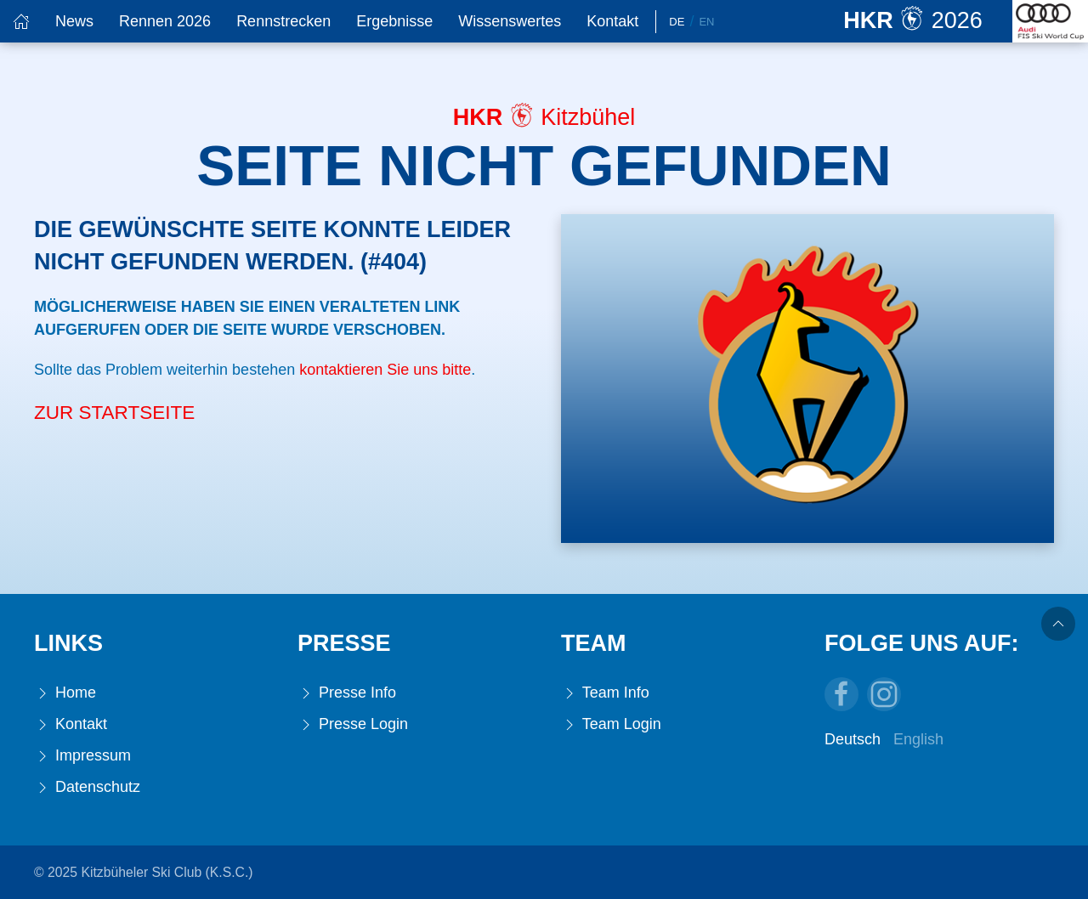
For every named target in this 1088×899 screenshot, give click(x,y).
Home (65, 693)
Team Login (611, 724)
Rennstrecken (283, 21)
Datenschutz (87, 787)
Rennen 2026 (165, 21)
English (918, 739)
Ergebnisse (394, 21)
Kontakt (612, 21)
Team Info (605, 693)
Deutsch (852, 739)
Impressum (82, 756)
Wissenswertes (509, 21)
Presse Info (347, 693)
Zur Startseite (114, 412)
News (74, 21)
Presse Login (353, 724)
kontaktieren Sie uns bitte (385, 369)
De (676, 21)
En (706, 21)
